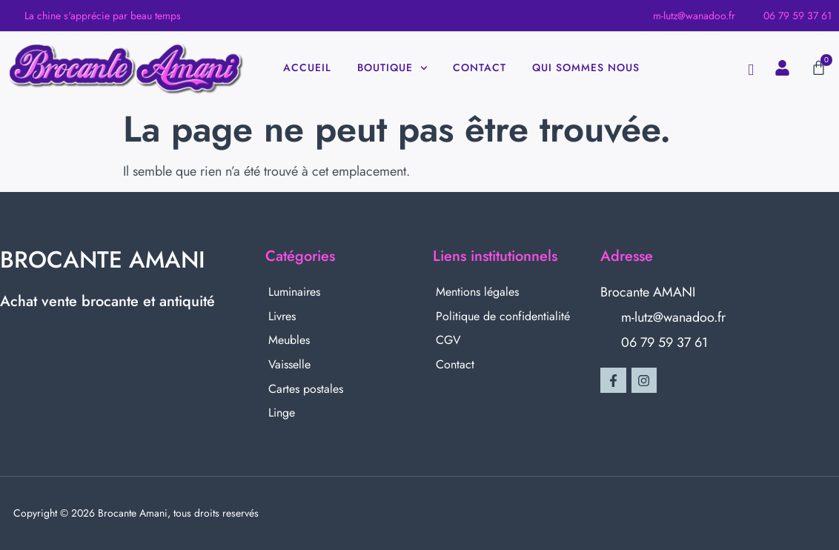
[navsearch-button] (751, 70)
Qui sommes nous (586, 67)
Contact (479, 67)
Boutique (392, 68)
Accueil (307, 67)
